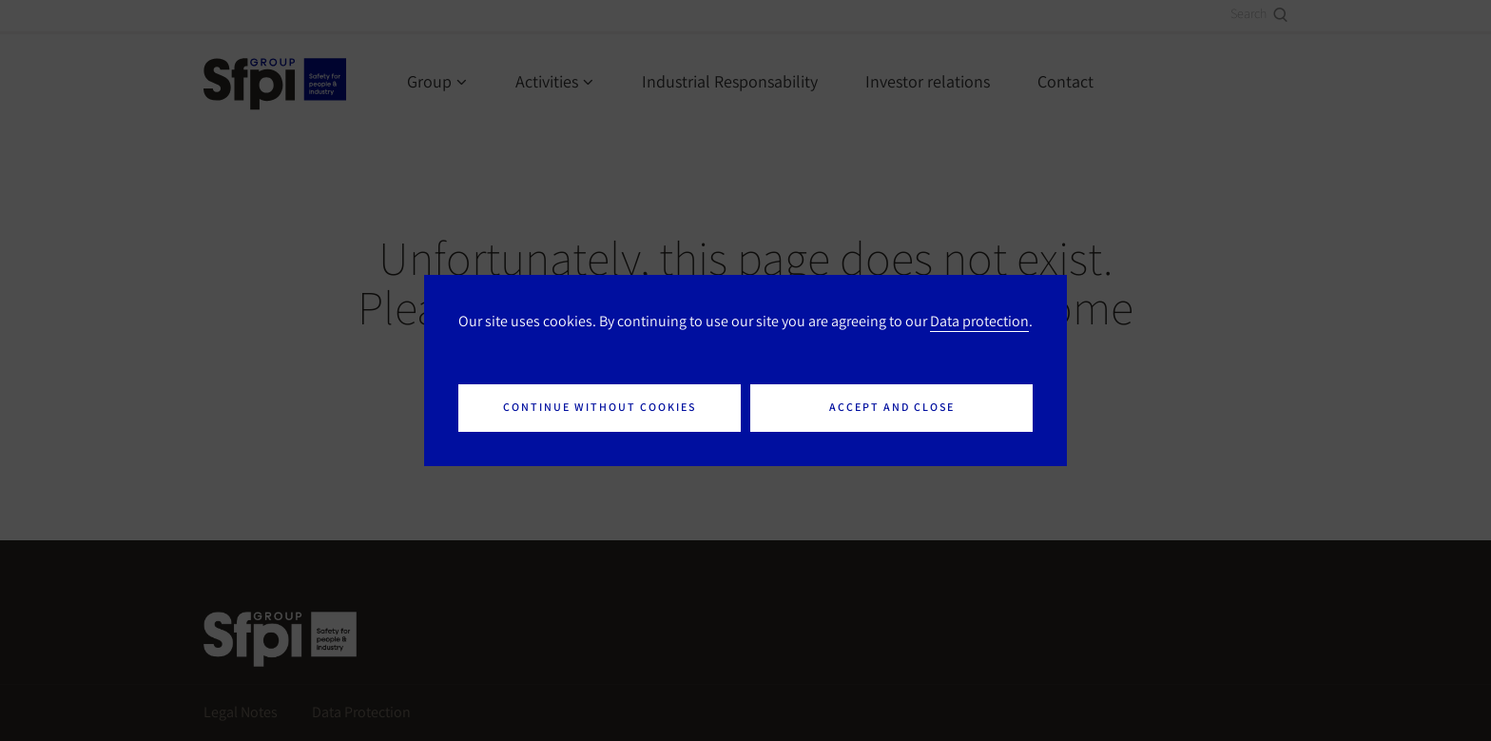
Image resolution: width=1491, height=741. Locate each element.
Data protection (979, 320)
